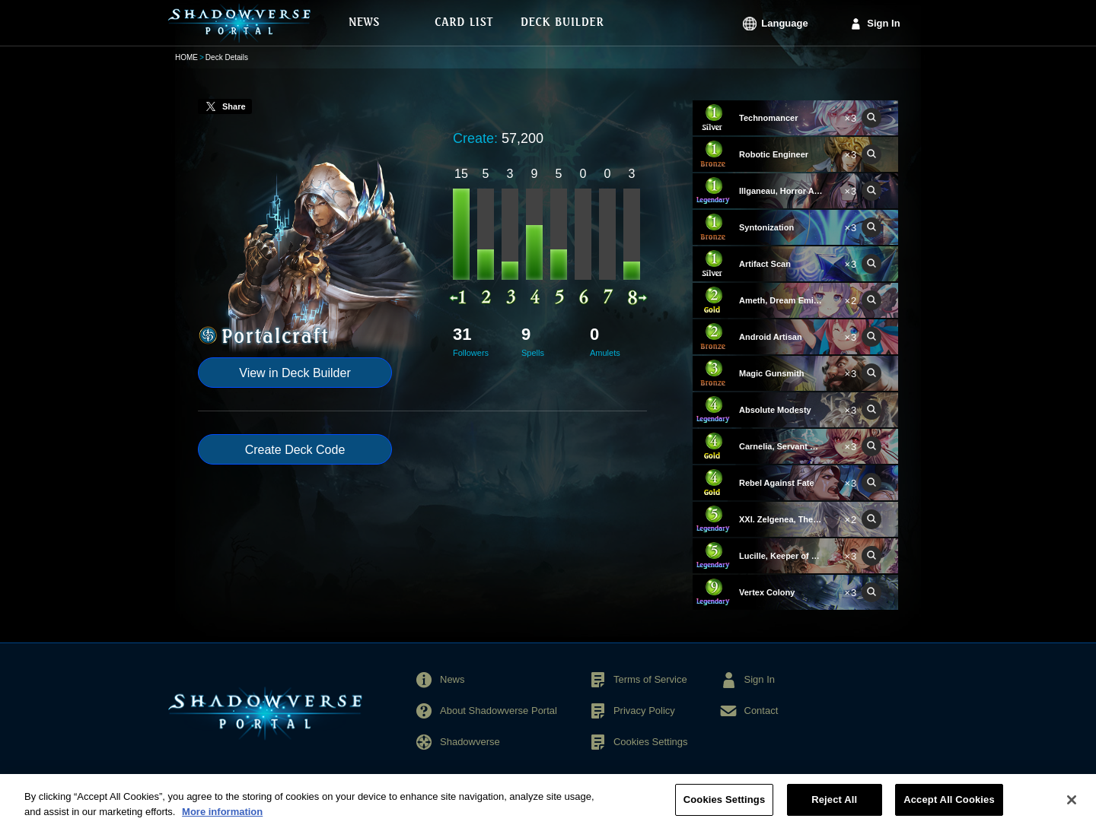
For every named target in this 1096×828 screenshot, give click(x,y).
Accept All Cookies (949, 808)
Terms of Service (650, 679)
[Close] (1071, 807)
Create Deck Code (295, 449)
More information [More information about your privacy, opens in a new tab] (222, 819)
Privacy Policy (644, 710)
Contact (761, 710)
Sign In (883, 23)
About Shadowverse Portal (498, 710)
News (452, 679)
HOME (186, 57)
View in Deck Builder (294, 372)
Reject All (834, 808)
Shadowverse (470, 741)
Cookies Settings (650, 741)
